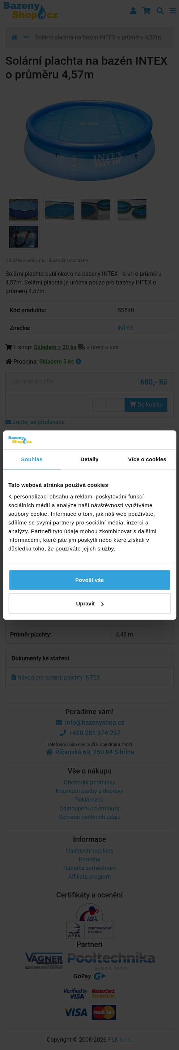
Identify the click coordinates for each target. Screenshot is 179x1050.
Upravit (89, 603)
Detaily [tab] (90, 459)
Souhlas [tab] (31, 459)
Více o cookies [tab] (147, 459)
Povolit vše (89, 580)
